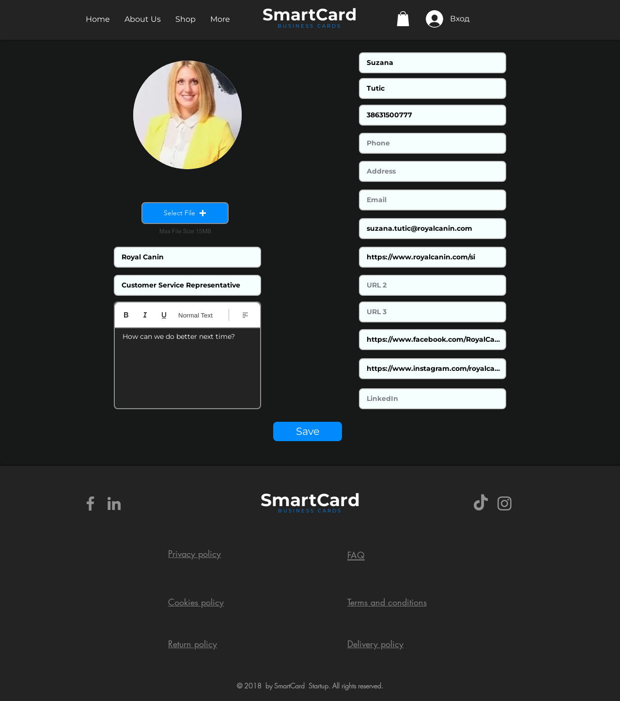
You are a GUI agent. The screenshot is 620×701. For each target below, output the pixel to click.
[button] (142, 19)
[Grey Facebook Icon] (90, 503)
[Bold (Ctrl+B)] (126, 315)
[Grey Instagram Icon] (504, 503)
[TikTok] (480, 503)
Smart (289, 499)
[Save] (307, 431)
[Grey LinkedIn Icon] (114, 503)
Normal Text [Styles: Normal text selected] (195, 315)
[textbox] (187, 365)
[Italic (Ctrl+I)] (145, 315)
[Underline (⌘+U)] (164, 315)
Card (336, 14)
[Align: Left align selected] (245, 315)
